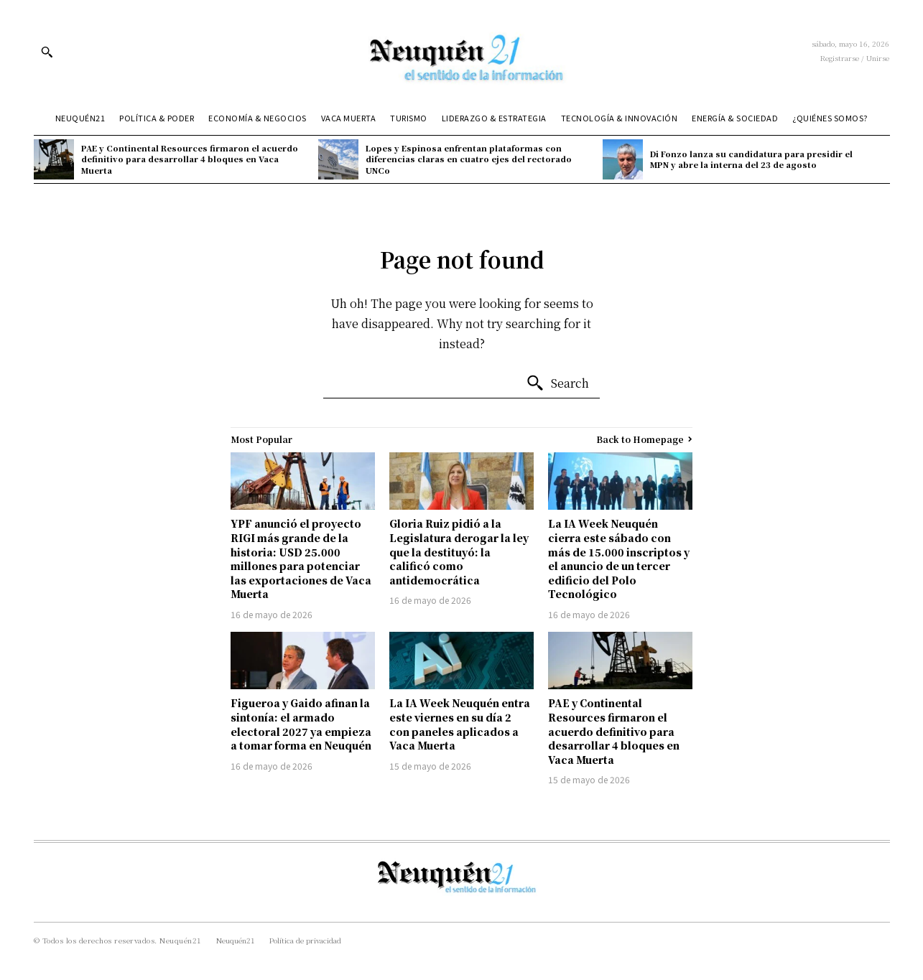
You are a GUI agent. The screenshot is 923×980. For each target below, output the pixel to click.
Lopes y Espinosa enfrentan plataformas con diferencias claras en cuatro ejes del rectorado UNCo (469, 159)
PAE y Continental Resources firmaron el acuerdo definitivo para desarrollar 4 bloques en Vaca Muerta (189, 159)
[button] (47, 52)
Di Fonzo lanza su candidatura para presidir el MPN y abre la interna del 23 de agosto (751, 159)
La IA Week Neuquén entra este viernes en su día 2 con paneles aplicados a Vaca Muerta (459, 724)
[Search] (557, 383)
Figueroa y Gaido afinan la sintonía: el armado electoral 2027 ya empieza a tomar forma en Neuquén (301, 724)
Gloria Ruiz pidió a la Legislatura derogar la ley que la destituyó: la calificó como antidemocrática (459, 551)
